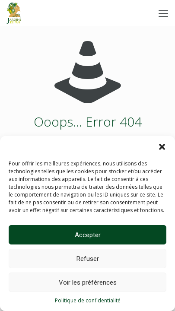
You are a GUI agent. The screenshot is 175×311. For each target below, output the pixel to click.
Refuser (87, 259)
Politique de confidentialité (88, 300)
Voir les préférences (88, 282)
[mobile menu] (163, 13)
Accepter (88, 235)
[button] (162, 147)
